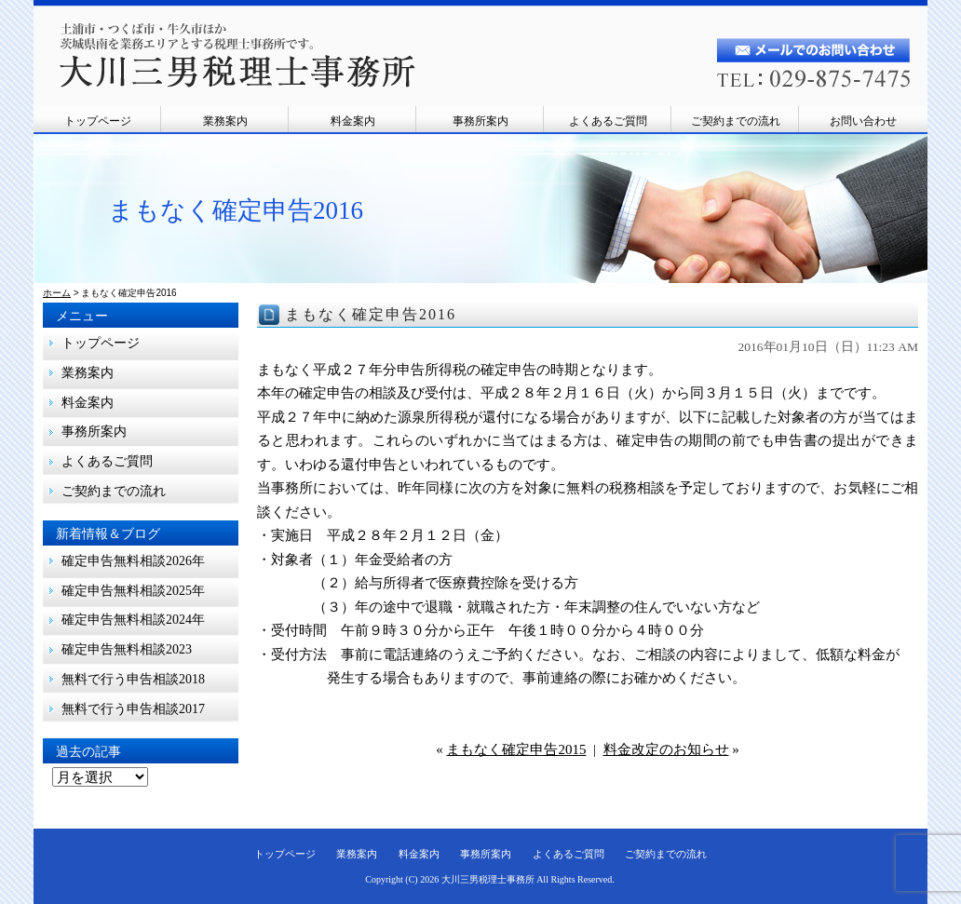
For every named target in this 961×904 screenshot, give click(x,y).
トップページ (97, 121)
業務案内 (225, 121)
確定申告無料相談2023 (126, 649)
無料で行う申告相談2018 (133, 679)
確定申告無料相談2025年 (133, 591)
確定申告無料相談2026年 (133, 561)
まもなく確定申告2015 (516, 749)
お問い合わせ (863, 121)
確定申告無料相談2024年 (133, 620)
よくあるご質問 (608, 121)
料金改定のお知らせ (666, 749)
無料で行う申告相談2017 (139, 709)
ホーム (57, 293)
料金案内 (353, 121)
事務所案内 (480, 121)
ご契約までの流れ (735, 121)
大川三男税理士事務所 (488, 879)
